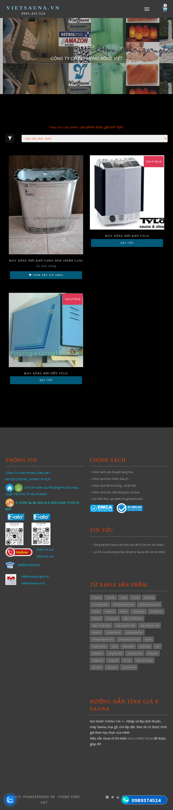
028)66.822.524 (29, 565)
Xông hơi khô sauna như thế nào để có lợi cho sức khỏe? (128, 545)
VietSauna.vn (33, 8)
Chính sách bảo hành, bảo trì (110, 479)
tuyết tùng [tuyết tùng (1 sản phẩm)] (145, 646)
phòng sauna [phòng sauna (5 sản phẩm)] (113, 632)
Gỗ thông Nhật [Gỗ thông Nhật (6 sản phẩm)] (100, 604)
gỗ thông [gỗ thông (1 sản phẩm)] (149, 597)
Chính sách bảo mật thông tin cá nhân (116, 492)
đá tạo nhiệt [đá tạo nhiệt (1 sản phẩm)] (129, 667)
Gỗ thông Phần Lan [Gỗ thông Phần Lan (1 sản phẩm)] (124, 604)
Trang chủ (55, 127)
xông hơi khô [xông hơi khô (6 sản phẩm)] (115, 653)
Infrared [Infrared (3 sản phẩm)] (97, 618)
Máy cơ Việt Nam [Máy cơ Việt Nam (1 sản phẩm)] (101, 625)
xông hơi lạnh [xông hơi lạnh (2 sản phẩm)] (135, 653)
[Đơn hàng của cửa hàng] (95, 138)
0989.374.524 (45, 550)
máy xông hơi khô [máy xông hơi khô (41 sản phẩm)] (125, 625)
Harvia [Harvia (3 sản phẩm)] (96, 611)
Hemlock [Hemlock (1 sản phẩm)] (109, 611)
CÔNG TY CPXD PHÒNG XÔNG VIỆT (27, 473)
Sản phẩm (71, 127)
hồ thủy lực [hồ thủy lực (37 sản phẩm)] (156, 611)
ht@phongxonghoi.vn (35, 576)
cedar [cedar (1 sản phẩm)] (123, 597)
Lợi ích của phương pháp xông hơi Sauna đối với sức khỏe (129, 552)
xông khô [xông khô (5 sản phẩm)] (152, 653)
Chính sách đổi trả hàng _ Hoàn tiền (114, 485)
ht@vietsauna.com (33, 583)
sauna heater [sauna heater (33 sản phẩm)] (99, 646)
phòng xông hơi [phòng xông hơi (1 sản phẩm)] (134, 632)
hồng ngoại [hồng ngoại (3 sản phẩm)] (139, 611)
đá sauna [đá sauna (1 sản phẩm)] (112, 667)
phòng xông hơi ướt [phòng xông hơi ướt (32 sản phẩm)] (129, 639)
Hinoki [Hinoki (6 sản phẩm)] (123, 611)
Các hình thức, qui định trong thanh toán (117, 499)
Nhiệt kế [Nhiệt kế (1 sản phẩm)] (97, 632)
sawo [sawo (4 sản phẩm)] (114, 646)
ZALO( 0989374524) (140, 738)
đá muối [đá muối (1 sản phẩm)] (97, 667)
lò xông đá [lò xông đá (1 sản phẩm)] (112, 618)
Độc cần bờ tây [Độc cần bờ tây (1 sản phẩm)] (144, 660)
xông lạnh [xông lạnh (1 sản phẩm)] (98, 660)
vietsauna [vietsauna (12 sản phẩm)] (97, 653)
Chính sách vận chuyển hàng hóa (112, 472)
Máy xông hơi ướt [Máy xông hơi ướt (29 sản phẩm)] (150, 625)
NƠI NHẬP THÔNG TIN (105, 721)
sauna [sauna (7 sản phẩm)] (148, 639)
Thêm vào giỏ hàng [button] (48, 275)
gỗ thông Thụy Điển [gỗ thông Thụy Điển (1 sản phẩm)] (149, 604)
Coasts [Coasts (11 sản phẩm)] (135, 597)
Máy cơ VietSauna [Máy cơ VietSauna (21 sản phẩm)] (133, 618)
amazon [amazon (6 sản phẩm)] (97, 597)
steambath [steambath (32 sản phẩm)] (128, 646)
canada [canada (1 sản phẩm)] (111, 597)
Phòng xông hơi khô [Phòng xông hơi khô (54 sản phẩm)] (103, 639)
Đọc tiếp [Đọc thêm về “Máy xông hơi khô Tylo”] (127, 242)
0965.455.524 (33, 13)
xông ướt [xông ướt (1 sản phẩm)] (113, 660)
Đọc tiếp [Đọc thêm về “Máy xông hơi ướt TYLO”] (46, 380)
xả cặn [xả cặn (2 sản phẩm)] (127, 660)
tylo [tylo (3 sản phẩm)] (157, 646)
